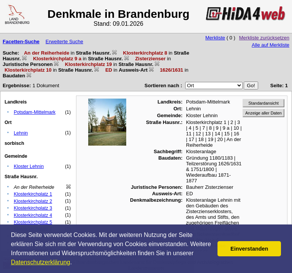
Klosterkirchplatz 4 (33, 215)
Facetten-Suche (21, 41)
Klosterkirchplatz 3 (33, 208)
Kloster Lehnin (29, 166)
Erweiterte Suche (64, 41)
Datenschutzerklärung (40, 262)
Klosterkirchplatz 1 (33, 194)
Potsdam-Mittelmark (35, 112)
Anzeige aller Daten (263, 113)
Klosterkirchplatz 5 (33, 222)
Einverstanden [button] (249, 249)
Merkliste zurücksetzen (264, 38)
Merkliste (215, 38)
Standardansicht (263, 103)
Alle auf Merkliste (270, 45)
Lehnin (21, 133)
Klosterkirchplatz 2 (33, 201)
